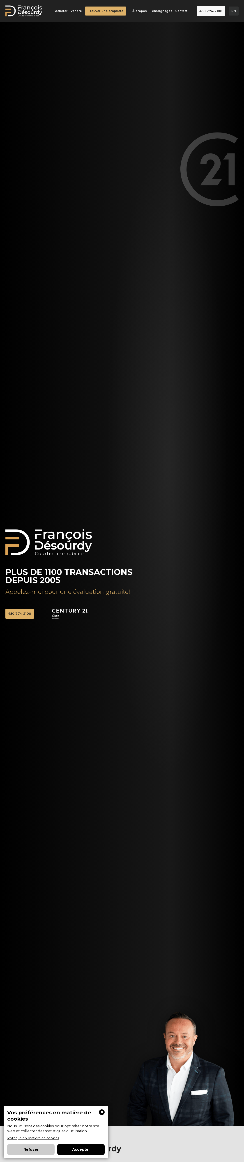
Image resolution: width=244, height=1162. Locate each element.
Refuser (31, 1149)
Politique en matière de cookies (33, 1138)
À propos (141, 11)
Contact (183, 11)
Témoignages (162, 11)
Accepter (81, 1149)
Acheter (62, 11)
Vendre (77, 11)
